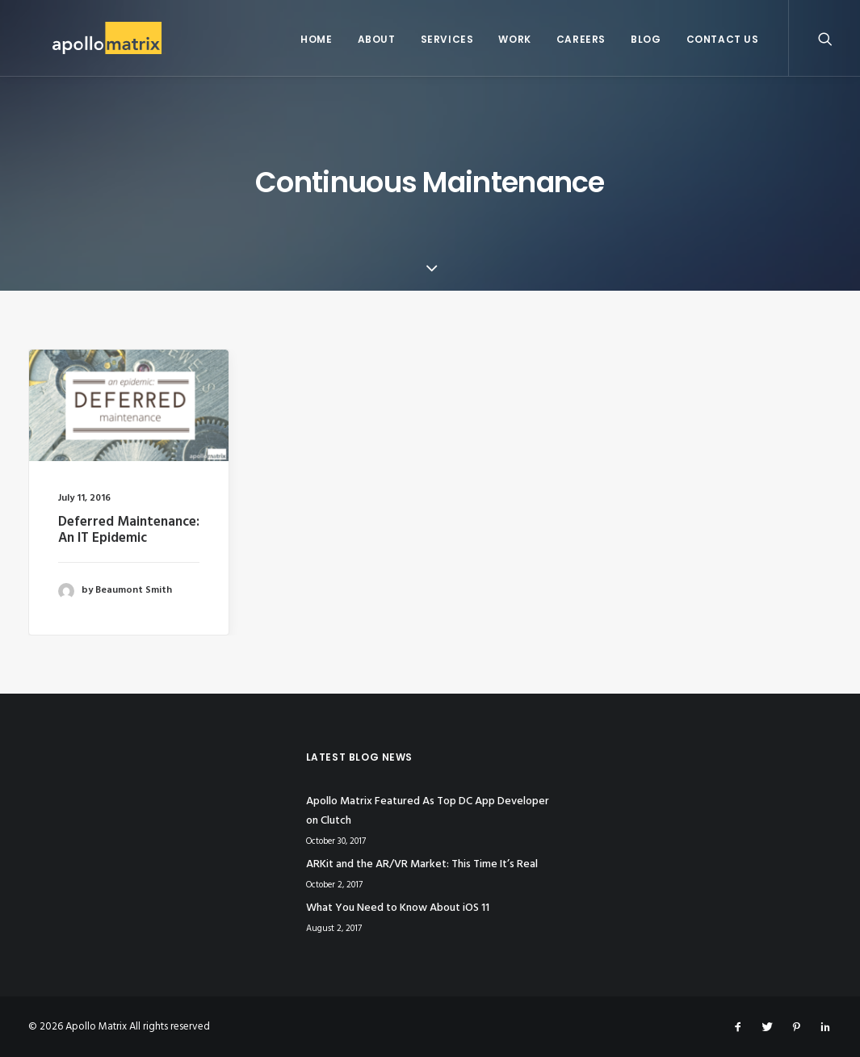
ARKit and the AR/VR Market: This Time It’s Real (422, 864)
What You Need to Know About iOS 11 (397, 908)
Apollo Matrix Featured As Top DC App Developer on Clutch (427, 811)
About (377, 39)
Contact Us (722, 39)
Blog (646, 39)
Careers (581, 39)
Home (316, 39)
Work (514, 39)
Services (447, 39)
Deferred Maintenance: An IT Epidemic (128, 530)
